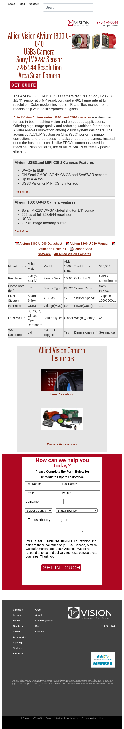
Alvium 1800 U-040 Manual (86, 243)
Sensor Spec (79, 249)
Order (38, 609)
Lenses (17, 615)
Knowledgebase (43, 620)
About (11, 3)
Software (44, 254)
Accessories (19, 637)
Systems (17, 648)
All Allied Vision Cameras (72, 254)
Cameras (18, 609)
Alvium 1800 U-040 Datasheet (38, 243)
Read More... (22, 191)
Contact (34, 3)
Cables (16, 631)
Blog (22, 3)
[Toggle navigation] (9, 23)
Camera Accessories (62, 444)
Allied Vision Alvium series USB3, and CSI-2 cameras (52, 117)
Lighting (17, 642)
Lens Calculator (62, 394)
